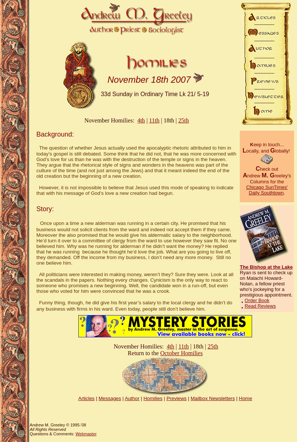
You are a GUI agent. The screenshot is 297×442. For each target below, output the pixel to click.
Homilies (152, 398)
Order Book (257, 300)
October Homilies (181, 353)
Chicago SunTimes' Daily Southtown (267, 190)
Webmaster (86, 434)
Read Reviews (260, 306)
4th (141, 120)
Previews (176, 398)
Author (132, 398)
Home (245, 398)
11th (154, 120)
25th (183, 120)
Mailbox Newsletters (212, 398)
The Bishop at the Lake (266, 267)
